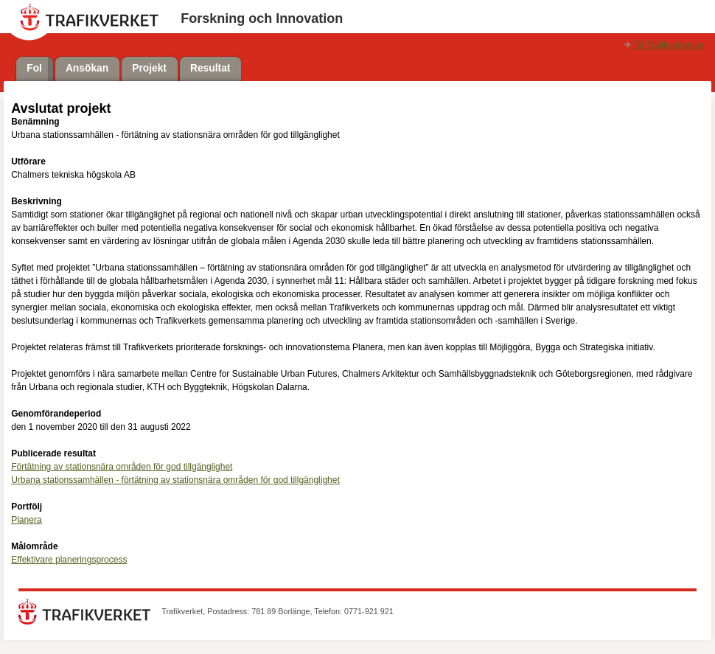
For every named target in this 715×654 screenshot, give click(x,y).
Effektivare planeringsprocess (69, 559)
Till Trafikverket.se (668, 45)
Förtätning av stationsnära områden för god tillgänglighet (121, 467)
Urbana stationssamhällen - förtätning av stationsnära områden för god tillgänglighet (175, 480)
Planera (26, 520)
